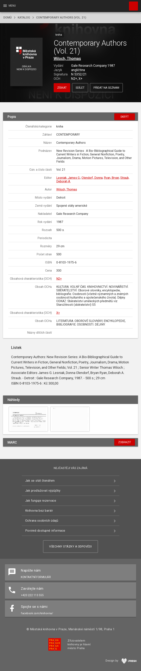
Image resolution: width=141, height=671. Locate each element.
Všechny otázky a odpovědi (70, 546)
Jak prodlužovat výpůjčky (43, 490)
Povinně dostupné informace (45, 530)
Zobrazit (124, 442)
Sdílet (80, 87)
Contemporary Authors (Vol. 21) (61, 17)
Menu (9, 5)
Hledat (132, 4)
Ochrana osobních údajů (41, 520)
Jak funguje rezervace (40, 500)
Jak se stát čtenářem (40, 480)
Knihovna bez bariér (39, 510)
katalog (24, 17)
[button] (26, 62)
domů (7, 17)
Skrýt (124, 116)
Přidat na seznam (106, 87)
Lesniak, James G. (68, 178)
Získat (62, 87)
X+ (58, 313)
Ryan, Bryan (111, 178)
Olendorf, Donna (92, 178)
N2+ (59, 278)
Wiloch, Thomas (67, 58)
